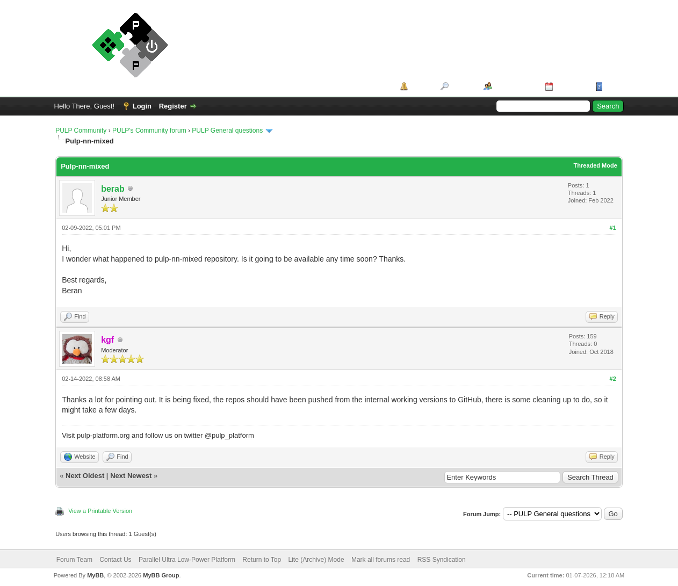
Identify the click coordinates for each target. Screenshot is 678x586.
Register (173, 106)
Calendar (571, 86)
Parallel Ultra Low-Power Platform (187, 559)
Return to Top (261, 559)
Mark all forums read (380, 559)
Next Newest (131, 476)
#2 (613, 378)
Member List (515, 86)
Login (142, 106)
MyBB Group (161, 575)
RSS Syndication (441, 559)
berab (113, 188)
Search (462, 86)
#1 (613, 228)
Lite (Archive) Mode (316, 559)
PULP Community (80, 130)
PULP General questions (227, 130)
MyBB (95, 575)
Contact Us (115, 559)
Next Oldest (85, 476)
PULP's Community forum (149, 130)
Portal (420, 86)
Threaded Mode (595, 165)
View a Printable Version (100, 511)
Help (613, 86)
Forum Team (74, 559)
